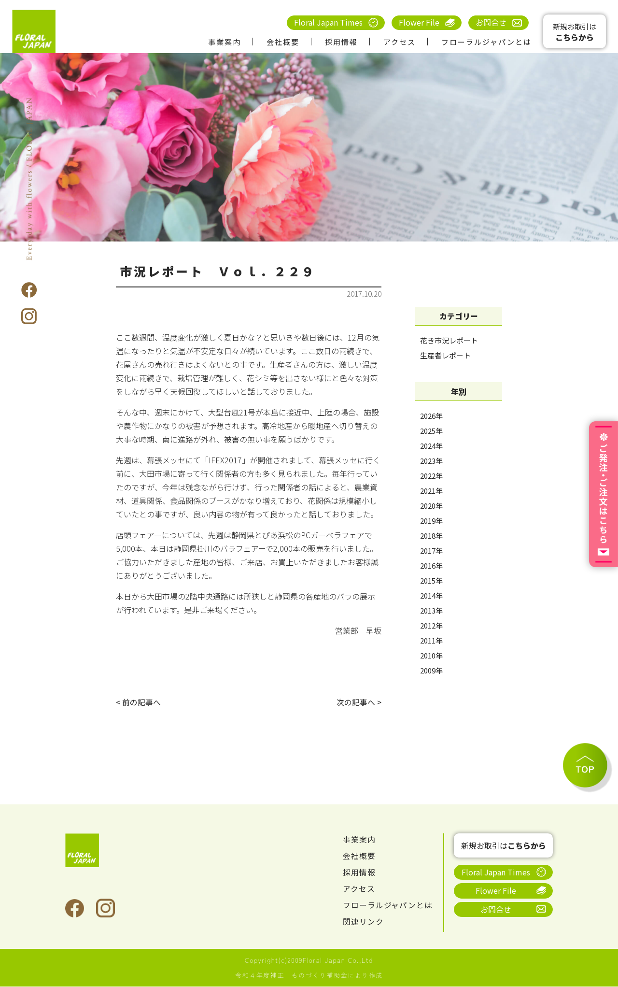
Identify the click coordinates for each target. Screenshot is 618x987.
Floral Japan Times (328, 22)
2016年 (431, 565)
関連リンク (363, 922)
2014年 (431, 595)
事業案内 (224, 41)
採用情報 (341, 41)
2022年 (431, 476)
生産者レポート (445, 355)
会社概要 (283, 41)
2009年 (431, 670)
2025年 (431, 431)
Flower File (419, 22)
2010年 (431, 655)
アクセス (399, 41)
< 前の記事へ (138, 702)
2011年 (431, 640)
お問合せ (491, 22)
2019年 (431, 520)
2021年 (431, 491)
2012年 (431, 625)
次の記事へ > (359, 702)
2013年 (431, 610)
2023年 (431, 461)
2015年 (431, 580)
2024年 (431, 446)
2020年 (431, 506)
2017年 (431, 550)
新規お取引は (574, 32)
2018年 (431, 535)
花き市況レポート (449, 340)
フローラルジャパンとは (486, 41)
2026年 (431, 416)
